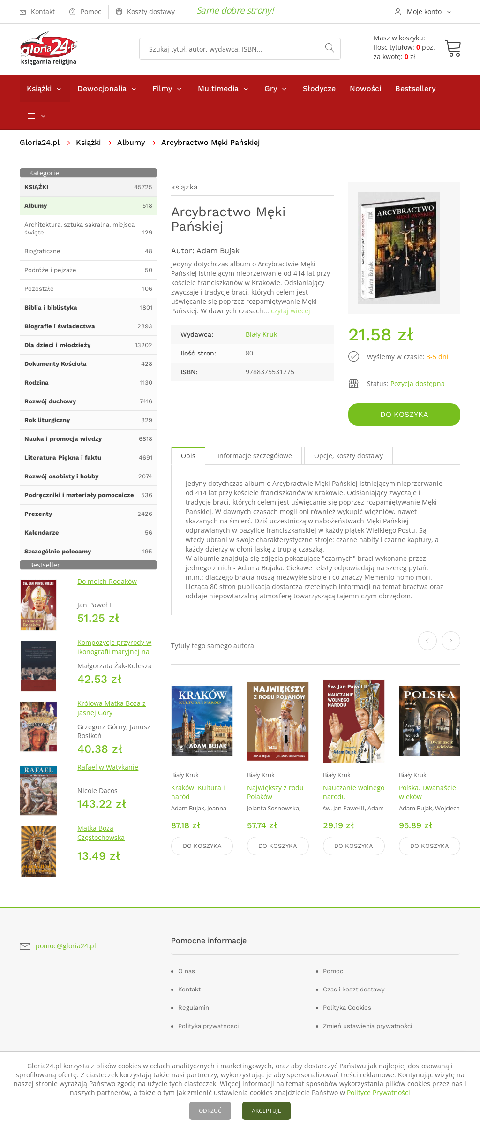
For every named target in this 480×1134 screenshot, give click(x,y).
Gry (270, 88)
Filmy (162, 88)
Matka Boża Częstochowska (101, 833)
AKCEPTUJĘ (266, 1111)
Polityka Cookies (347, 1007)
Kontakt (189, 989)
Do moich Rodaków (107, 581)
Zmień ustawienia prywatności (367, 1025)
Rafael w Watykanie (107, 767)
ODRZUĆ (210, 1111)
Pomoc (333, 971)
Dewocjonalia (102, 88)
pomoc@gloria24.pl (66, 945)
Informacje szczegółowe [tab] (255, 455)
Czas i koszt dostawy (354, 989)
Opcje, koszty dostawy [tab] (348, 455)
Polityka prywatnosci (208, 1025)
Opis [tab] (188, 455)
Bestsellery (415, 88)
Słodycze (319, 88)
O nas (186, 971)
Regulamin (193, 1007)
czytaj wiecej (290, 310)
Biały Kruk (261, 334)
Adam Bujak (218, 250)
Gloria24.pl (40, 142)
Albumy (131, 142)
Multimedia (218, 88)
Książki (39, 88)
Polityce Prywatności (378, 1092)
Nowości (365, 88)
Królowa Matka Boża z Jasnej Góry (111, 708)
